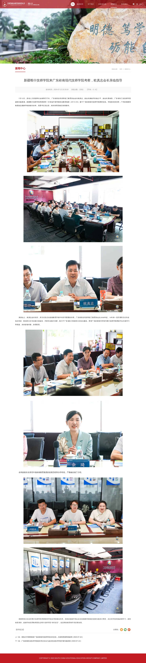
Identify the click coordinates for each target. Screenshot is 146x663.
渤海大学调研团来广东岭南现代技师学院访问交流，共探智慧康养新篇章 (47, 637)
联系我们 (117, 6)
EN (134, 6)
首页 (121, 69)
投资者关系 (93, 6)
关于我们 (81, 6)
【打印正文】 (20, 629)
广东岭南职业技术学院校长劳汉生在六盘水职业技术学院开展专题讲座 (46, 641)
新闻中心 (105, 6)
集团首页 (69, 6)
